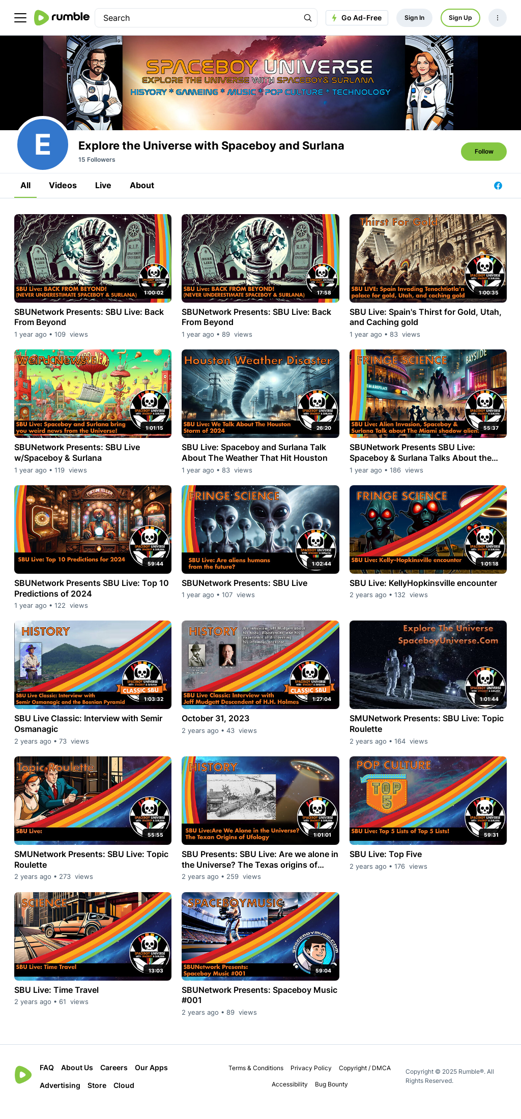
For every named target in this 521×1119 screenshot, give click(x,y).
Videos (63, 196)
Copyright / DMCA (365, 1079)
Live (103, 196)
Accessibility (290, 1095)
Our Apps (151, 1078)
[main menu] (20, 18)
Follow (484, 162)
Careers (114, 1078)
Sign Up (460, 17)
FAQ (47, 1078)
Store (97, 1096)
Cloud (123, 1096)
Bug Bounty (331, 1095)
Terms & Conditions (255, 1079)
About (142, 196)
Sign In (414, 17)
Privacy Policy (311, 1079)
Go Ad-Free (355, 18)
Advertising (60, 1096)
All (25, 196)
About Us (77, 1078)
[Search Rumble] (308, 18)
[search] (197, 18)
